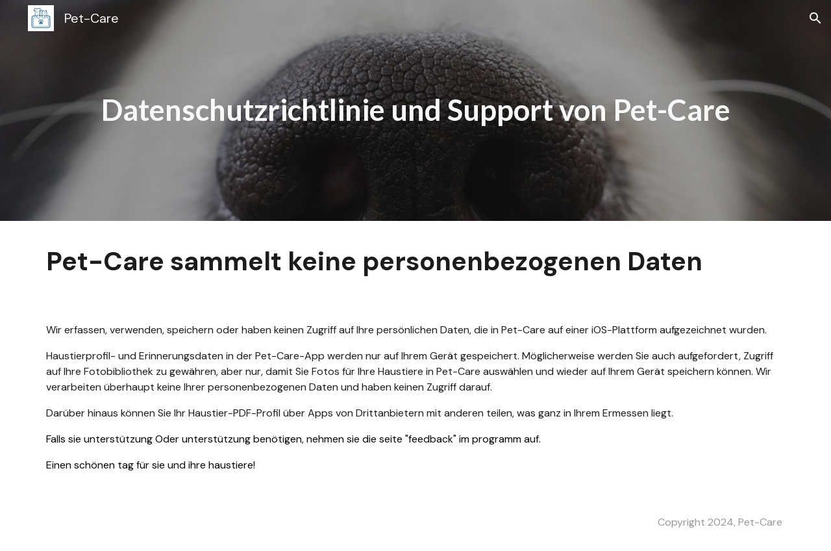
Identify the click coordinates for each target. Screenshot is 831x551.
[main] (415, 110)
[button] (815, 18)
